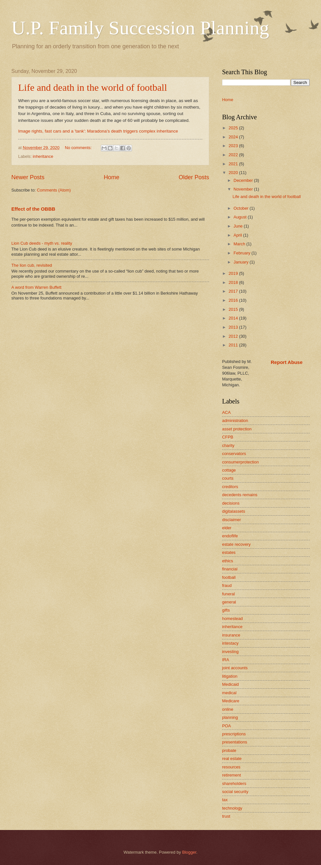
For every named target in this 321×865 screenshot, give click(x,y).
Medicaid (230, 684)
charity (228, 445)
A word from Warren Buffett (36, 287)
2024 (234, 136)
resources (231, 767)
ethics (227, 560)
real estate (232, 758)
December (243, 180)
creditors (230, 486)
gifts (226, 610)
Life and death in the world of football (92, 87)
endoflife (230, 535)
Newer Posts (27, 177)
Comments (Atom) (54, 190)
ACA (226, 412)
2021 (234, 163)
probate (229, 750)
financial (229, 569)
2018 (234, 282)
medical (229, 692)
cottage (229, 470)
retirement (231, 775)
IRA (225, 659)
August (240, 217)
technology (232, 808)
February (242, 253)
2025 (234, 127)
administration (235, 420)
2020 (234, 172)
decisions (231, 503)
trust (226, 816)
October (241, 208)
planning (230, 717)
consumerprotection (240, 462)
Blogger (189, 852)
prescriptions (234, 733)
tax (225, 799)
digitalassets (233, 511)
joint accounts (235, 667)
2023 (234, 145)
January (241, 262)
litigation (229, 676)
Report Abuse (287, 362)
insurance (231, 635)
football (229, 577)
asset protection (237, 429)
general (229, 602)
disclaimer (231, 519)
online (227, 709)
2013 (234, 327)
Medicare (230, 700)
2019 (234, 273)
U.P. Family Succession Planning (140, 28)
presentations (234, 742)
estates (229, 552)
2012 (234, 336)
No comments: (79, 147)
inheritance (43, 156)
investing (230, 651)
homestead (232, 618)
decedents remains (239, 494)
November (243, 189)
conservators (234, 453)
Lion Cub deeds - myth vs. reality (41, 243)
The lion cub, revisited (31, 265)
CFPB (227, 437)
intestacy (230, 643)
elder (227, 527)
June (238, 226)
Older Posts (194, 177)
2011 (234, 345)
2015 (234, 309)
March (239, 243)
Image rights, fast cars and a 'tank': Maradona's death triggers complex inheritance (98, 131)
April (238, 235)
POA (226, 725)
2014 (234, 318)
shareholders (234, 783)
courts (227, 478)
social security (235, 791)
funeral (228, 593)
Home (111, 177)
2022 (234, 154)
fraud (227, 585)
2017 (234, 291)
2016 (234, 300)
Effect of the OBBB (33, 209)
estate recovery (236, 544)
